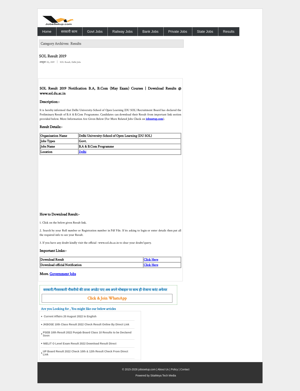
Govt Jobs (95, 31)
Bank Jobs (150, 31)
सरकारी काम (69, 31)
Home (46, 31)
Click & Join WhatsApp (107, 298)
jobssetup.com (154, 119)
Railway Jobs (122, 31)
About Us (163, 369)
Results (228, 31)
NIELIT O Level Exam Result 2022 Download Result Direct (80, 343)
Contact (184, 369)
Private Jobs (177, 31)
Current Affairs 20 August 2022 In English (70, 316)
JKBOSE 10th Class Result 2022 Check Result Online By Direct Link (86, 324)
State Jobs (205, 31)
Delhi (82, 152)
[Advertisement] (110, 181)
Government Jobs (63, 273)
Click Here (151, 259)
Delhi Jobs (76, 62)
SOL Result (65, 62)
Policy (174, 369)
